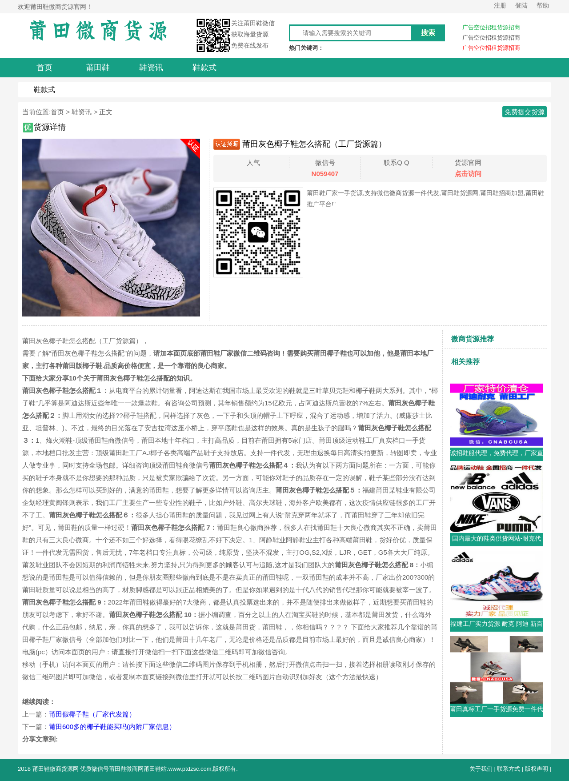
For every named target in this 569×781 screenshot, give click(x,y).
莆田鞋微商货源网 (55, 768)
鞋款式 (44, 89)
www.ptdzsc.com (190, 768)
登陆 (521, 5)
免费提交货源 (525, 112)
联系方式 (508, 768)
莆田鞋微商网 (126, 768)
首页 (57, 112)
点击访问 (468, 173)
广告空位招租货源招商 (491, 27)
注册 (500, 5)
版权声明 (536, 768)
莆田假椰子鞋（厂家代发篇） (92, 714)
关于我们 (481, 768)
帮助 (543, 5)
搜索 (428, 32)
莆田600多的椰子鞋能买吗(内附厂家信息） (112, 726)
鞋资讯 (82, 112)
